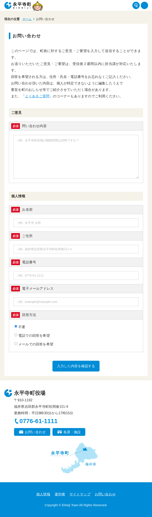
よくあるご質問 (37, 96)
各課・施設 (72, 432)
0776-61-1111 (38, 421)
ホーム (27, 19)
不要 (19, 327)
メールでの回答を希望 (33, 344)
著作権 (60, 494)
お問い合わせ (35, 432)
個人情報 (43, 494)
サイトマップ (80, 494)
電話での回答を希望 (32, 335)
